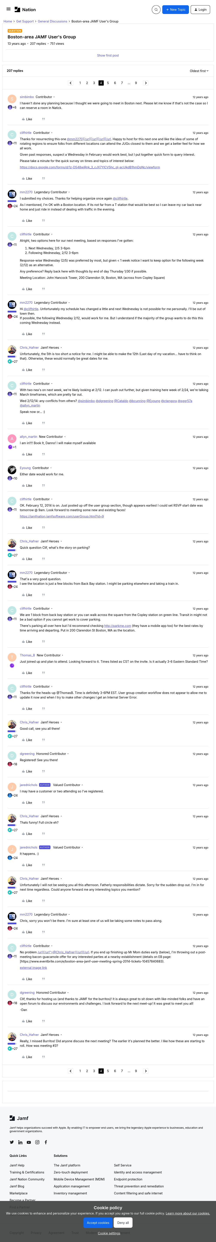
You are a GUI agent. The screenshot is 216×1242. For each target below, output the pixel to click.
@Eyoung (153, 401)
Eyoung (25, 468)
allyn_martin (28, 436)
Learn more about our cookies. (188, 1213)
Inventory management (70, 1193)
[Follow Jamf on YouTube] (29, 1142)
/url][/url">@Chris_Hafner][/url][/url (63, 952)
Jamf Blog (17, 1186)
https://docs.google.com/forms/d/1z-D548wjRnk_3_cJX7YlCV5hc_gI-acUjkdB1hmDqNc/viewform (90, 167)
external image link (33, 967)
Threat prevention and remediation (139, 1186)
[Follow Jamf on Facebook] (46, 1142)
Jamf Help (17, 1165)
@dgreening (104, 401)
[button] (8, 10)
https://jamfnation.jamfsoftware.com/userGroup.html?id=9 (62, 516)
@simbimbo (86, 401)
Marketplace (19, 1193)
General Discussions (52, 21)
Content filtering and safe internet (138, 1193)
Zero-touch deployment (71, 1172)
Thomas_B (27, 655)
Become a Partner (22, 1200)
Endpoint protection (128, 1179)
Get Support (25, 21)
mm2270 (26, 192)
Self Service (122, 1165)
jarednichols (28, 785)
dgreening (27, 754)
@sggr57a (185, 401)
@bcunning (137, 401)
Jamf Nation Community (27, 1179)
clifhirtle (25, 133)
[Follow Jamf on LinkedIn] (20, 1142)
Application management (72, 1186)
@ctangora (169, 401)
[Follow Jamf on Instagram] (37, 1142)
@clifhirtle (120, 198)
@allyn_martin (30, 405)
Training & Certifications (27, 1172)
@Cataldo (121, 401)
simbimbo (27, 97)
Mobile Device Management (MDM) (79, 1179)
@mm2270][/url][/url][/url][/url (89, 139)
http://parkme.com (117, 626)
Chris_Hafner (29, 347)
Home (7, 21)
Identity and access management (138, 1172)
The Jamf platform (67, 1165)
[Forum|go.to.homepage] (25, 9)
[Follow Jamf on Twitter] (12, 1142)
